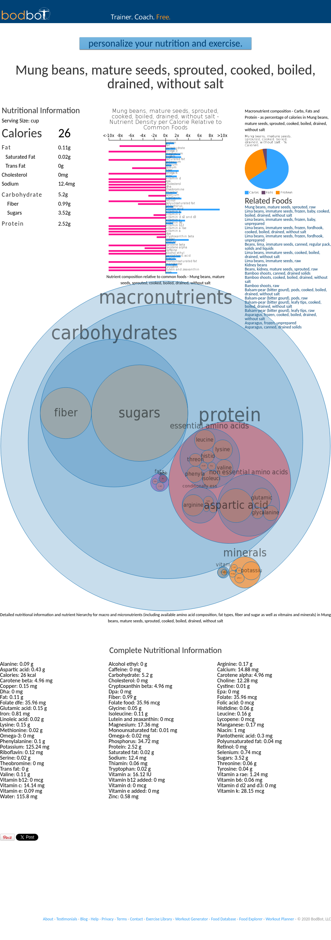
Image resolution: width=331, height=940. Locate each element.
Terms (122, 919)
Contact (136, 919)
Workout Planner (279, 919)
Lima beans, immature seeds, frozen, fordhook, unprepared (284, 238)
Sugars (14, 212)
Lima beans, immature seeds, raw (273, 260)
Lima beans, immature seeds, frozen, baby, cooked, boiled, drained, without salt (287, 213)
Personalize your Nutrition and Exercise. (165, 43)
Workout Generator (191, 919)
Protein (13, 223)
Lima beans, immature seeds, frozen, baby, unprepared (280, 221)
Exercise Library (159, 919)
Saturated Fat (20, 157)
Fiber (13, 203)
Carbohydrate (22, 194)
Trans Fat (16, 165)
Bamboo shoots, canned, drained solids (278, 273)
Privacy (108, 919)
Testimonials (67, 919)
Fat (6, 147)
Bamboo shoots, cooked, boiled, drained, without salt (286, 279)
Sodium (10, 183)
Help (95, 919)
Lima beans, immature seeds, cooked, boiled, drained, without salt (282, 254)
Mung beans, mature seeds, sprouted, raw (280, 207)
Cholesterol (14, 174)
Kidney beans (256, 265)
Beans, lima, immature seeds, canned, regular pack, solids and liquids (288, 246)
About (48, 919)
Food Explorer (251, 919)
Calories (22, 133)
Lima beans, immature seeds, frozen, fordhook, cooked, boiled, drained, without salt (284, 229)
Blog (84, 919)
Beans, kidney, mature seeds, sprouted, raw (281, 269)
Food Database (223, 919)
